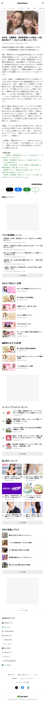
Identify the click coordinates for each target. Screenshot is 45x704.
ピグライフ (6, 656)
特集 (28, 8)
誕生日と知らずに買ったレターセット (20, 535)
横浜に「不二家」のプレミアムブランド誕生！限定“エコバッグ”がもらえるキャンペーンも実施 (27, 437)
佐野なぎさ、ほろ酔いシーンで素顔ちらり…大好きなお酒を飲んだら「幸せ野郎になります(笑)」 (13, 478)
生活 (34, 8)
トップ (4, 8)
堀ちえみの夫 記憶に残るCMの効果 (19, 565)
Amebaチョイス (8, 623)
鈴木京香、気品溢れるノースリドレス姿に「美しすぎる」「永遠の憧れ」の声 (27, 445)
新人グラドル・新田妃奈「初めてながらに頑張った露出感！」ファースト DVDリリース (34, 478)
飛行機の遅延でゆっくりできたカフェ (20, 557)
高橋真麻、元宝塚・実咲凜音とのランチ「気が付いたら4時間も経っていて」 (23, 239)
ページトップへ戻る (22, 609)
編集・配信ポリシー (24, 675)
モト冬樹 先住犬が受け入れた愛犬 (19, 550)
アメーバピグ (7, 644)
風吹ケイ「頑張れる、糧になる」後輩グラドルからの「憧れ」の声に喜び (34, 516)
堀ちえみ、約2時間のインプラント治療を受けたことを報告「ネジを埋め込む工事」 (23, 253)
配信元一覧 (11, 675)
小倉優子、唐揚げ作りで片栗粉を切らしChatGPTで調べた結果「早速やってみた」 (23, 268)
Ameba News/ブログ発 (21, 43)
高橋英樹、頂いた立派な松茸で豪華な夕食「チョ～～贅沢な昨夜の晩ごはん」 (23, 261)
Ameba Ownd (7, 640)
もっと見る (22, 275)
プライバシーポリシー (26, 678)
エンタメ (12, 8)
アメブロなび (7, 665)
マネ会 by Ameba (8, 631)
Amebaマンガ (7, 652)
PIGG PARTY (7, 648)
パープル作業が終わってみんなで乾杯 (20, 543)
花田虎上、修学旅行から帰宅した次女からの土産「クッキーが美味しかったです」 (23, 246)
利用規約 (14, 678)
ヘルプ (35, 675)
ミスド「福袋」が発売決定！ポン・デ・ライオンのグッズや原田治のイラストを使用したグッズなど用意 (27, 413)
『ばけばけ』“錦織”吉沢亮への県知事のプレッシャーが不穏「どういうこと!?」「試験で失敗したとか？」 (13, 517)
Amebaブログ (7, 635)
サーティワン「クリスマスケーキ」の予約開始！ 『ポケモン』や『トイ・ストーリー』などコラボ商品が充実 (34, 498)
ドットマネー (7, 627)
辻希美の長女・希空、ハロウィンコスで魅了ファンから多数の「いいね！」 (27, 420)
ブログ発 (20, 8)
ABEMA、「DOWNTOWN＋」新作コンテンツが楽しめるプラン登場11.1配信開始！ (13, 497)
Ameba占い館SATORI (9, 661)
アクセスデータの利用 (22, 682)
